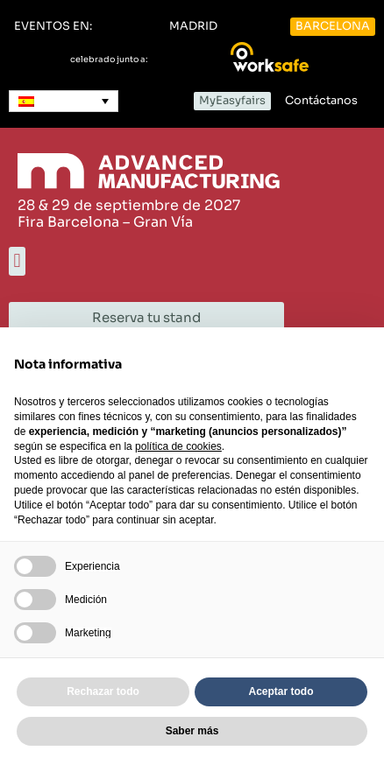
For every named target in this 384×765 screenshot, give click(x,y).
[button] (53, 27)
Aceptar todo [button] (280, 691)
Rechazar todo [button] (103, 691)
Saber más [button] (192, 731)
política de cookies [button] (178, 446)
